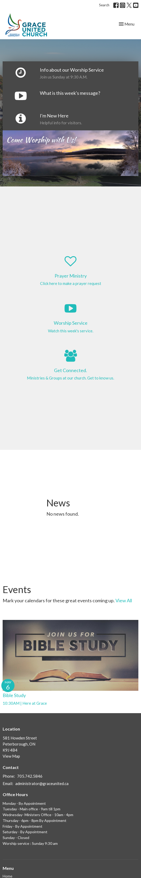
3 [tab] (74, 179)
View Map (11, 756)
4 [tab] (82, 179)
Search (104, 5)
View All (123, 600)
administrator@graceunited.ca (42, 783)
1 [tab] (58, 179)
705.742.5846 (29, 776)
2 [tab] (66, 179)
